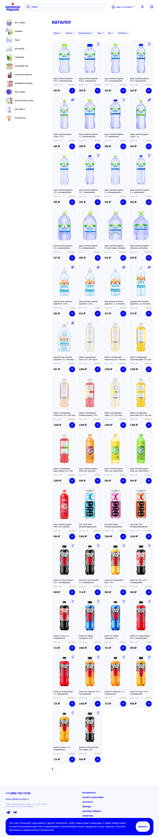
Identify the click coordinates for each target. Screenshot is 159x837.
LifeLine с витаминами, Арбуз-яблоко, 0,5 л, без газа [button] (63, 470)
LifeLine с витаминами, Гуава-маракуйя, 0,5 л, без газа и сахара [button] (140, 358)
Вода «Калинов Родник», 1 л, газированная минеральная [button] (114, 135)
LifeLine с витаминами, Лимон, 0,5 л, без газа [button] (113, 414)
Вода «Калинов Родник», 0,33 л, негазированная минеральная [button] (63, 80)
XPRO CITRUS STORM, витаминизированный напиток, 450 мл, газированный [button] (87, 525)
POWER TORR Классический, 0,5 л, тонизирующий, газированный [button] (63, 581)
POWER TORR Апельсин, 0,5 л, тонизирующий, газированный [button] (89, 693)
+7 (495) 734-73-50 (18, 793)
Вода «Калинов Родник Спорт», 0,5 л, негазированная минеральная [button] (62, 135)
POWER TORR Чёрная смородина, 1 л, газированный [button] (112, 637)
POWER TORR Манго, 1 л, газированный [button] (62, 748)
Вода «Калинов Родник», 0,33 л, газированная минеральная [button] (88, 80)
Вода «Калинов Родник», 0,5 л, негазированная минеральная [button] (114, 80)
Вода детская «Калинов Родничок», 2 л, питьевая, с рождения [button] (140, 302)
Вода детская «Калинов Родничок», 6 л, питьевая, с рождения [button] (64, 358)
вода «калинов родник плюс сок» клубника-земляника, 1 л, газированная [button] (62, 525)
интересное (89, 792)
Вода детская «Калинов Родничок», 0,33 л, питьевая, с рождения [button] (63, 302)
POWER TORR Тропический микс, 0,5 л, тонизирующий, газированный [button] (114, 581)
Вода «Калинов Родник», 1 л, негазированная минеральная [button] (88, 135)
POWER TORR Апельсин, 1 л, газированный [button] (114, 693)
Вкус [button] (100, 33)
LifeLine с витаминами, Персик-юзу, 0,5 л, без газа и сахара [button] (115, 358)
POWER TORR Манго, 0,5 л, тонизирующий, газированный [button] (139, 693)
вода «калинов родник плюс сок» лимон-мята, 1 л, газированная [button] (114, 470)
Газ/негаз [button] (123, 33)
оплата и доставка (92, 797)
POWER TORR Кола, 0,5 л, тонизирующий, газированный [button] (138, 581)
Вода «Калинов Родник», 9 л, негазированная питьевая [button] (88, 247)
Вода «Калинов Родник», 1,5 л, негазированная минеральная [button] (63, 191)
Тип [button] (111, 33)
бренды (86, 806)
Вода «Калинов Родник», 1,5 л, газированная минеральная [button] (88, 191)
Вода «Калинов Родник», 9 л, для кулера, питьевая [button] (115, 247)
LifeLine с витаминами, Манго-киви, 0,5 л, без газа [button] (140, 414)
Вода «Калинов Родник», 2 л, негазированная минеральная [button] (114, 191)
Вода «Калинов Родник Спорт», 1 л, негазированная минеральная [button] (139, 135)
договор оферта (91, 811)
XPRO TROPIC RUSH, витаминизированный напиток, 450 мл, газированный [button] (138, 525)
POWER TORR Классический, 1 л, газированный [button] (89, 581)
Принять (143, 826)
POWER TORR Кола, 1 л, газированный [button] (61, 637)
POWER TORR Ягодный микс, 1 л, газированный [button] (63, 693)
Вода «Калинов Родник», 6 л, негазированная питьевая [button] (63, 247)
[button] (64, 58)
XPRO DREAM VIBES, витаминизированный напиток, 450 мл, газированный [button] (113, 525)
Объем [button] (70, 33)
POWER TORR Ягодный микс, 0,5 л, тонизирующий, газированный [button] (140, 637)
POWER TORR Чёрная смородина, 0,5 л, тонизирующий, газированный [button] (86, 637)
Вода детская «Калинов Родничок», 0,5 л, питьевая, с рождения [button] (88, 302)
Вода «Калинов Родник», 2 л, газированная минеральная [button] (139, 191)
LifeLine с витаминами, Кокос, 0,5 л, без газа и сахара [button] (88, 358)
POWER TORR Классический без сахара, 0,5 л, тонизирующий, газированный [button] (88, 748)
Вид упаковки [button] (85, 33)
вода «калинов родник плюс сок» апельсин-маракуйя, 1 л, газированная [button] (88, 470)
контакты (87, 802)
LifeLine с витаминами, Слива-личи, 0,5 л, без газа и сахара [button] (64, 414)
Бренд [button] (58, 33)
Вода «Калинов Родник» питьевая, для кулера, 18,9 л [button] (139, 247)
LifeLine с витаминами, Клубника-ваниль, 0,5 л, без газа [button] (88, 414)
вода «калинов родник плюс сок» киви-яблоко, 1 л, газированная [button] (139, 470)
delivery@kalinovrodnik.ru (17, 799)
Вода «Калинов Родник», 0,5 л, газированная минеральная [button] (139, 80)
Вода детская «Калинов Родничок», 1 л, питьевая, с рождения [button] (115, 302)
